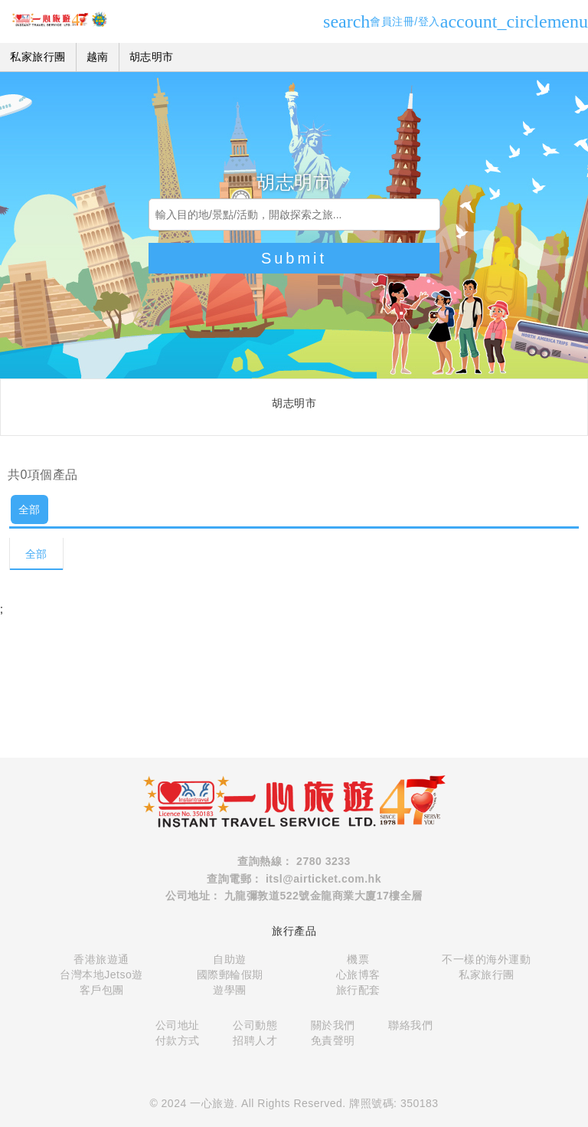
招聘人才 (255, 1040)
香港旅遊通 (101, 959)
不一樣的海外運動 (486, 959)
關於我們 (333, 1025)
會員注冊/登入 (458, 21)
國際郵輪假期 (230, 974)
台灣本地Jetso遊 (101, 974)
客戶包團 (102, 990)
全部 (29, 509)
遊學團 (230, 990)
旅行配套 (358, 990)
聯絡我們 (410, 1025)
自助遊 (230, 959)
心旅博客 (358, 974)
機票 (358, 959)
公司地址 (177, 1025)
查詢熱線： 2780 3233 (294, 861)
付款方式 (177, 1040)
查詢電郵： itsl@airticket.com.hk (294, 879)
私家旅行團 (486, 974)
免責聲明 (333, 1040)
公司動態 (255, 1025)
